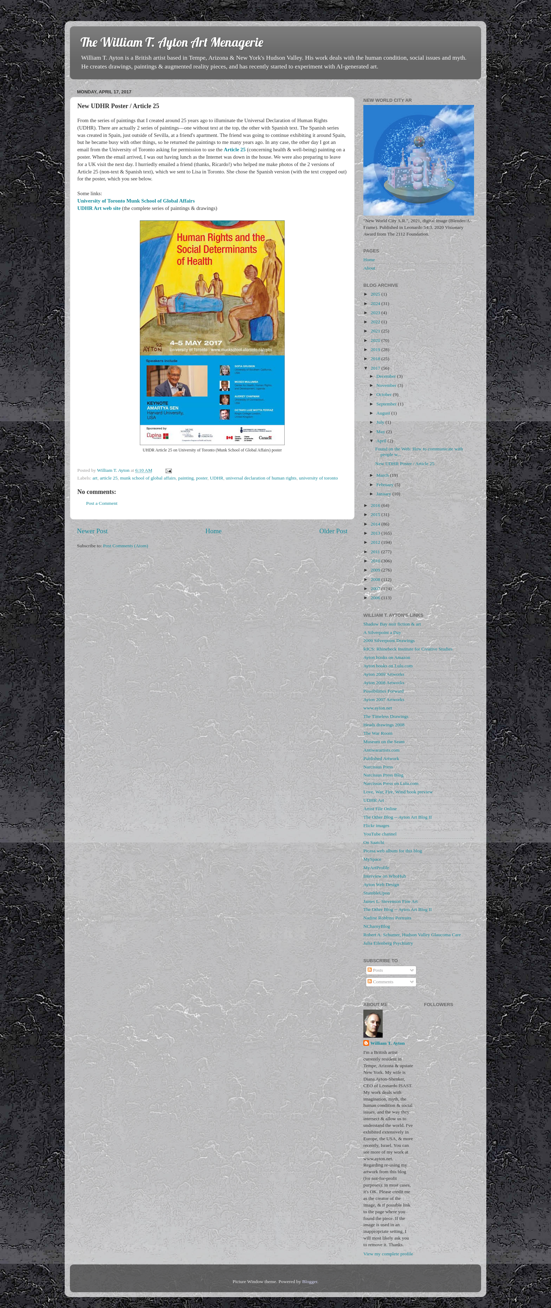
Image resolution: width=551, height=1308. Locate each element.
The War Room (378, 733)
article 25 (109, 478)
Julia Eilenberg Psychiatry (388, 943)
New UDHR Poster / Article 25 (404, 463)
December (386, 376)
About (369, 268)
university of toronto (318, 478)
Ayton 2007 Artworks (383, 699)
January (384, 493)
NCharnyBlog (376, 926)
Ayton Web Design (381, 884)
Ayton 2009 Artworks (383, 674)
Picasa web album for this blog (392, 850)
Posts (375, 970)
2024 (376, 303)
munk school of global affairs (148, 478)
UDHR (216, 478)
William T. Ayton (387, 1043)
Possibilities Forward (383, 691)
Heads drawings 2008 (383, 724)
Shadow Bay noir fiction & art (392, 624)
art (94, 478)
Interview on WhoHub (384, 876)
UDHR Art (373, 800)
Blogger (309, 1281)
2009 (376, 570)
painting (186, 478)
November (386, 385)
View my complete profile (388, 1253)
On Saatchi (373, 842)
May (381, 431)
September (387, 404)
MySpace (372, 859)
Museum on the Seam (383, 741)
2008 (376, 579)
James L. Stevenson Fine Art (390, 901)
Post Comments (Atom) (125, 545)
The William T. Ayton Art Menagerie (171, 42)
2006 (376, 597)
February (385, 484)
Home (214, 531)
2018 (376, 358)
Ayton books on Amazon (386, 657)
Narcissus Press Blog (383, 775)
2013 (376, 533)
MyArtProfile (376, 867)
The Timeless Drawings (385, 716)
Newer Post (92, 531)
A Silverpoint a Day (382, 632)
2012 (376, 542)
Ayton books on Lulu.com (388, 665)
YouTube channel (380, 834)
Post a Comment (101, 503)
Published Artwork (381, 758)
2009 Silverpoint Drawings (389, 640)
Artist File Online (380, 808)
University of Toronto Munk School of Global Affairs (136, 201)
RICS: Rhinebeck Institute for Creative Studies (408, 649)
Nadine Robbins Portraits (387, 917)
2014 (376, 524)
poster (201, 478)
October (384, 394)
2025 (376, 294)
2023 (376, 312)
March (383, 475)
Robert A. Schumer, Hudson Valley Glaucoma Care (412, 934)
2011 (376, 551)
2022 (376, 321)
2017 (376, 368)
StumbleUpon (376, 893)
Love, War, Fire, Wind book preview (398, 791)
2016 (376, 505)
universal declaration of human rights (261, 478)
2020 (376, 340)
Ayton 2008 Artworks (383, 682)
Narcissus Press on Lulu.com (391, 783)
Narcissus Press (378, 766)
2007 (376, 588)
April (382, 440)
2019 (376, 349)
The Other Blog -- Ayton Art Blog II (397, 817)
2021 (376, 330)
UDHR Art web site (99, 208)
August (383, 413)
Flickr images (376, 825)
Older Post (333, 531)
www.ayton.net (377, 708)
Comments (381, 981)
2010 (376, 560)
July (380, 422)
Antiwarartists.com (381, 750)
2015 (376, 514)
